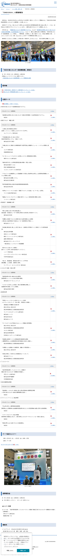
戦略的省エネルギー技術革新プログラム (20, 30)
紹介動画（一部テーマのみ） (10, 103)
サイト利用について (34, 546)
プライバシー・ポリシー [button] (11, 546)
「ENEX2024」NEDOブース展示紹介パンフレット (18, 90)
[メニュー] (55, 2)
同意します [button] (23, 550)
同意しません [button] (10, 550)
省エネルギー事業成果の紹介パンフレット (16, 92)
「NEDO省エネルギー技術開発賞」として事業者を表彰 (16, 78)
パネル (52, 111)
